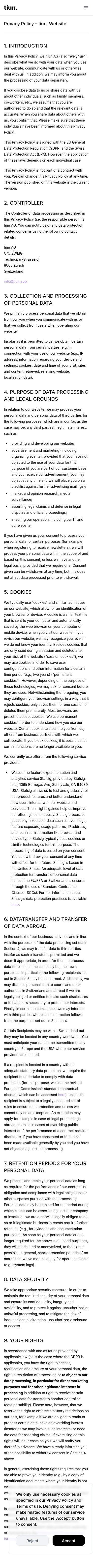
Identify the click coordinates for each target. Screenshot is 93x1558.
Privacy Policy (60, 1500)
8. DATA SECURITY (26, 1279)
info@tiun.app (15, 281)
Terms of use (28, 1506)
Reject (32, 1540)
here (15, 904)
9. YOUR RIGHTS (23, 1340)
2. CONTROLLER (23, 203)
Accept (68, 1540)
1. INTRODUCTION (25, 46)
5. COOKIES (18, 592)
